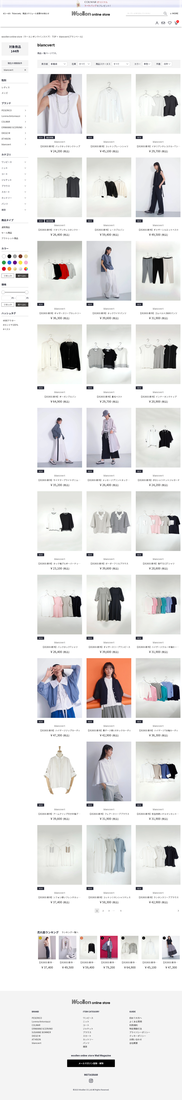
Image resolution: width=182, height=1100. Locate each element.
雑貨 (85, 1046)
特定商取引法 (135, 1028)
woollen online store (91, 13)
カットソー (88, 1039)
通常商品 (5, 227)
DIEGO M (5, 133)
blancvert (8, 69)
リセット (8, 275)
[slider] (3, 292)
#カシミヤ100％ (10, 324)
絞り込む (22, 275)
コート (86, 1025)
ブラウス (87, 1032)
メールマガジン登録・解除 (91, 1063)
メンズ (4, 92)
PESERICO (6, 110)
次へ (178, 910)
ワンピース (88, 1018)
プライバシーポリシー (139, 1032)
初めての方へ (135, 1018)
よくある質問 (135, 1021)
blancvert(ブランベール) (71, 36)
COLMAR (5, 121)
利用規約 (133, 1025)
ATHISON (5, 138)
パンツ (86, 1043)
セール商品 (6, 232)
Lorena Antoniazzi (10, 115)
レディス (5, 87)
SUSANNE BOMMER (41, 1032)
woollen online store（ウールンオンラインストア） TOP (28, 36)
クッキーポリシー (137, 1035)
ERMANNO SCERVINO (11, 127)
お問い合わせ (135, 1039)
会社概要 (133, 1043)
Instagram (91, 1081)
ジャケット (88, 1028)
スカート (87, 1035)
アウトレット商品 (9, 238)
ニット (86, 1021)
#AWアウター (9, 320)
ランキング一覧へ (70, 932)
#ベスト (6, 329)
